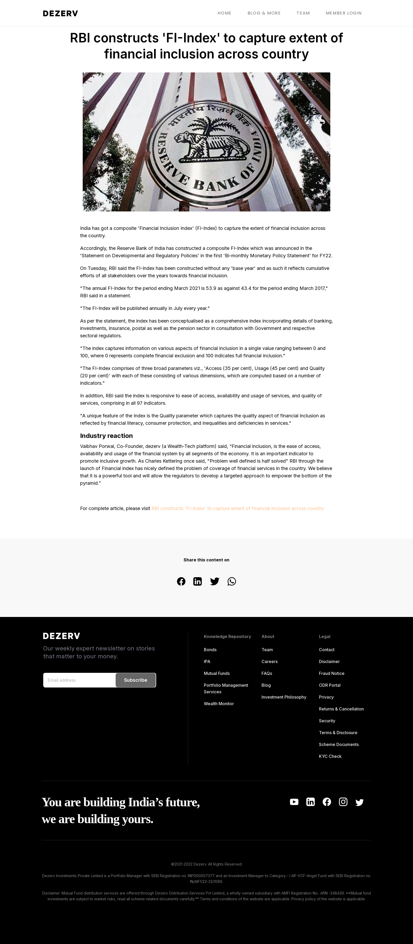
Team (267, 649)
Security (327, 720)
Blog (266, 685)
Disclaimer (329, 661)
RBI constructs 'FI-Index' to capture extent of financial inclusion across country (237, 508)
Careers (270, 661)
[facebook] (181, 582)
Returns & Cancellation (341, 708)
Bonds (210, 649)
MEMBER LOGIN (344, 13)
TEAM (303, 13)
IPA (207, 661)
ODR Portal (330, 685)
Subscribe (135, 680)
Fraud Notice (332, 673)
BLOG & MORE (264, 13)
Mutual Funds (217, 673)
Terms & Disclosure (338, 732)
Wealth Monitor (219, 703)
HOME (225, 13)
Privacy (326, 697)
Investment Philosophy (284, 697)
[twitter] (215, 582)
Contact (327, 649)
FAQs (267, 673)
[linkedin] (197, 582)
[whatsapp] (232, 582)
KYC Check (330, 756)
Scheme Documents (339, 744)
